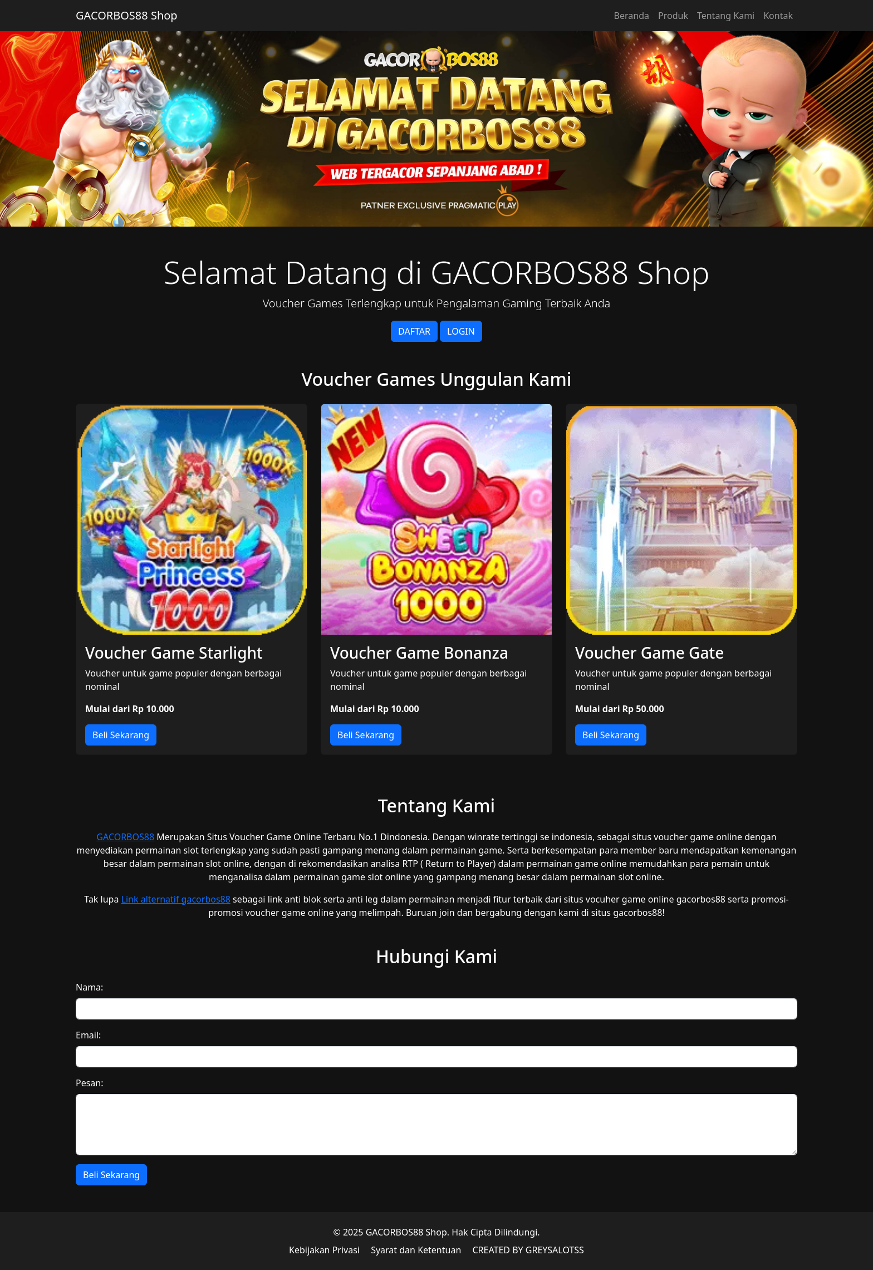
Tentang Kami (725, 15)
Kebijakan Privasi (324, 1250)
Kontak (778, 15)
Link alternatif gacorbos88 (175, 899)
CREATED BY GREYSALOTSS (527, 1250)
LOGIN (461, 331)
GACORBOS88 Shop (127, 15)
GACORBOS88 (125, 837)
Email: (88, 1035)
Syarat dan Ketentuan (416, 1250)
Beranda (631, 15)
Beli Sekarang (120, 735)
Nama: (89, 987)
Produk (673, 15)
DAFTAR (414, 331)
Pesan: (90, 1083)
